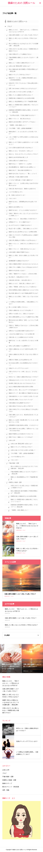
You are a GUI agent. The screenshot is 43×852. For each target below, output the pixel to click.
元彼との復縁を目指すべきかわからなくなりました (23, 264)
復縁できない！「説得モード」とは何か (20, 164)
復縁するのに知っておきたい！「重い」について (23, 173)
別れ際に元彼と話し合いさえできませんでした (22, 383)
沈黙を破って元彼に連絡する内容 (18, 177)
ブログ (9, 26)
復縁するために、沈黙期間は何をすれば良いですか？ (23, 202)
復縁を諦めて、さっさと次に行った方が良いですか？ (23, 132)
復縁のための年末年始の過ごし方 (18, 157)
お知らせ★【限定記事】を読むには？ (20, 66)
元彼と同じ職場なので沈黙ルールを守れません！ (23, 240)
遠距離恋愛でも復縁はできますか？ (19, 260)
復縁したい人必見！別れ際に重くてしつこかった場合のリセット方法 (23, 421)
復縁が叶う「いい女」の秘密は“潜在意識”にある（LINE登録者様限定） (23, 79)
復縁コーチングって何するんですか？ (20, 74)
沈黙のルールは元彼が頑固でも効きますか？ (21, 331)
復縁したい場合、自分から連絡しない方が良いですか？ (23, 256)
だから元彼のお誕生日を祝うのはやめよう (21, 147)
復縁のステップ (7, 783)
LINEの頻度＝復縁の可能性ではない (19, 252)
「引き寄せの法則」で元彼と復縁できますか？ (22, 115)
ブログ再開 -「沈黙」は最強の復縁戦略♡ (21, 128)
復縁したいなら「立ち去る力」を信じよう (21, 151)
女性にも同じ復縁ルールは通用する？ (20, 346)
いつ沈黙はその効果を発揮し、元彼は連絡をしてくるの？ (23, 303)
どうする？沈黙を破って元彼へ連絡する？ (21, 180)
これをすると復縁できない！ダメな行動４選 (21, 334)
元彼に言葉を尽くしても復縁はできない (20, 54)
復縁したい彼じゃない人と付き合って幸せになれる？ (23, 39)
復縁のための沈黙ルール (16, 207)
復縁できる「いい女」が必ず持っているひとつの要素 (23, 341)
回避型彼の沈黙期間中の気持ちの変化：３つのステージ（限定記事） (23, 111)
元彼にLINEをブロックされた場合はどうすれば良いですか (23, 410)
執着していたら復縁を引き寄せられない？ (21, 95)
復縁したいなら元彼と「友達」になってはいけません (23, 297)
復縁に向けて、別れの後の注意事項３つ (20, 170)
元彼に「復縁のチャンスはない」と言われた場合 (23, 273)
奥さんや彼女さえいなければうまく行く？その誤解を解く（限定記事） (23, 44)
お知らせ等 (12, 440)
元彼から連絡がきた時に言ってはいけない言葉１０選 (23, 355)
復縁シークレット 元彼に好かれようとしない (22, 249)
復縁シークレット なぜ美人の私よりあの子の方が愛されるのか (23, 184)
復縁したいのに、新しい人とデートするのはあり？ (23, 390)
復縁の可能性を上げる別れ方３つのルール (21, 434)
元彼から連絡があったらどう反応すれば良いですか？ (23, 350)
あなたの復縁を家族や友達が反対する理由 (21, 386)
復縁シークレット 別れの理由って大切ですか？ (23, 219)
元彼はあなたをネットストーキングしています (22, 380)
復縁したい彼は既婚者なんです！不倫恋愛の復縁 (23, 101)
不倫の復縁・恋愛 (14, 463)
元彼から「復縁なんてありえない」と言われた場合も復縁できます (23, 326)
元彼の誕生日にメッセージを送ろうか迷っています (23, 396)
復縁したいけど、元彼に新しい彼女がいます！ (22, 283)
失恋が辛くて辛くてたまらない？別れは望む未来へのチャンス (23, 84)
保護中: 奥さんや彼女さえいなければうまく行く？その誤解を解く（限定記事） (10, 702)
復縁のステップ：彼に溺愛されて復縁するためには (23, 393)
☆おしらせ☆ (12, 198)
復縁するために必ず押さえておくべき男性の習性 (23, 232)
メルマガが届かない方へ (16, 192)
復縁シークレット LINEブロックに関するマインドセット (23, 244)
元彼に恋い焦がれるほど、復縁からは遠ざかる (22, 188)
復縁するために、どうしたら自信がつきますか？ (23, 210)
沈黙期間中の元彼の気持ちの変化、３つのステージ (23, 425)
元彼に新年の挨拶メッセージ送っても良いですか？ (23, 35)
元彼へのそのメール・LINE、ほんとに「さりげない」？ (23, 372)
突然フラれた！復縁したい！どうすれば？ (21, 437)
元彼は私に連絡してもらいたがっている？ (21, 399)
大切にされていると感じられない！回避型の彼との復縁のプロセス (23, 50)
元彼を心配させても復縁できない (18, 160)
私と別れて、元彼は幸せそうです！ (19, 277)
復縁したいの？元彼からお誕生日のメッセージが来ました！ (23, 143)
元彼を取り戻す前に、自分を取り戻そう (20, 280)
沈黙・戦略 (5, 790)
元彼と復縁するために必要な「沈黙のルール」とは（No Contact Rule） (23, 429)
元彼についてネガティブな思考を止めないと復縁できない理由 (23, 236)
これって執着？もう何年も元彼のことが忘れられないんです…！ (23, 138)
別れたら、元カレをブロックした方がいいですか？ (23, 154)
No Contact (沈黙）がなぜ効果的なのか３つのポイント (23, 364)
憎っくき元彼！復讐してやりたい (18, 307)
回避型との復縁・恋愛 (15, 482)
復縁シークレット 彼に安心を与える (20, 118)
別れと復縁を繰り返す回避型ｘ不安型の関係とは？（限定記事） (23, 70)
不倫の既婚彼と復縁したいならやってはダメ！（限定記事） (23, 58)
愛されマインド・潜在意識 (10, 786)
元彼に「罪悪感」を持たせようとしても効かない (23, 286)
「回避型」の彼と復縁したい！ (18, 125)
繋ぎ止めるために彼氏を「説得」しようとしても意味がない (23, 321)
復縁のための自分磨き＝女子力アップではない (22, 122)
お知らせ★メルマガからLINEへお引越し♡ (21, 91)
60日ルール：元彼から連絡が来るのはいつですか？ (23, 377)
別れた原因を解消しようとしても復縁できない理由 (23, 317)
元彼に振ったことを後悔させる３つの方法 (21, 337)
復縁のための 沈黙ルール (21, 3)
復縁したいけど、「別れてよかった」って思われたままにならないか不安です (23, 31)
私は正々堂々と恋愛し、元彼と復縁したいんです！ (23, 228)
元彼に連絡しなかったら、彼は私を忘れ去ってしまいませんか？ (23, 415)
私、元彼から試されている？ (17, 195)
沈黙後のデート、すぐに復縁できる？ (20, 222)
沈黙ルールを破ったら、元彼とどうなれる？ (21, 313)
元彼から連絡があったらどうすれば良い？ (21, 310)
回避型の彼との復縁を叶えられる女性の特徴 (21, 98)
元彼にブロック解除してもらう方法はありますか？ (23, 267)
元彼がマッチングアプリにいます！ (19, 368)
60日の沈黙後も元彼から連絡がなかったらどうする (23, 290)
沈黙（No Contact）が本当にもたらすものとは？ (23, 88)
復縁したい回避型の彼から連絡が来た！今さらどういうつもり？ (23, 106)
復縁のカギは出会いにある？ (17, 270)
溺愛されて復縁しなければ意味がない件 (20, 359)
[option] (11, 658)
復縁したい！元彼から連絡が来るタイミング (21, 63)
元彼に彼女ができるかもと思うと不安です (21, 406)
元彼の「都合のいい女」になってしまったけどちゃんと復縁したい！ (23, 214)
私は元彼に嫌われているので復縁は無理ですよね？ (23, 293)
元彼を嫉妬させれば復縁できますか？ (20, 403)
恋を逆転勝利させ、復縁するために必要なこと (22, 167)
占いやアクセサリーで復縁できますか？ (20, 225)
